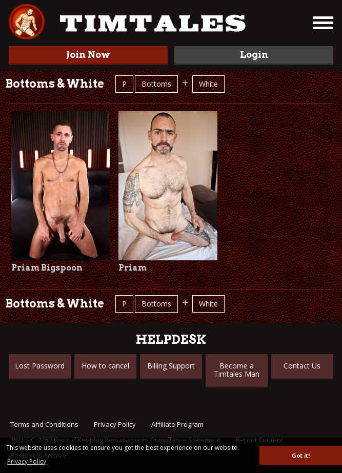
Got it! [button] (301, 455)
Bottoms (156, 84)
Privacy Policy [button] (26, 461)
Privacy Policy (115, 424)
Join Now (88, 54)
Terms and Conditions (44, 424)
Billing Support (171, 366)
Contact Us (302, 366)
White (208, 84)
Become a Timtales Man (236, 370)
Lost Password (40, 366)
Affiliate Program (177, 424)
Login (254, 54)
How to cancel (105, 366)
